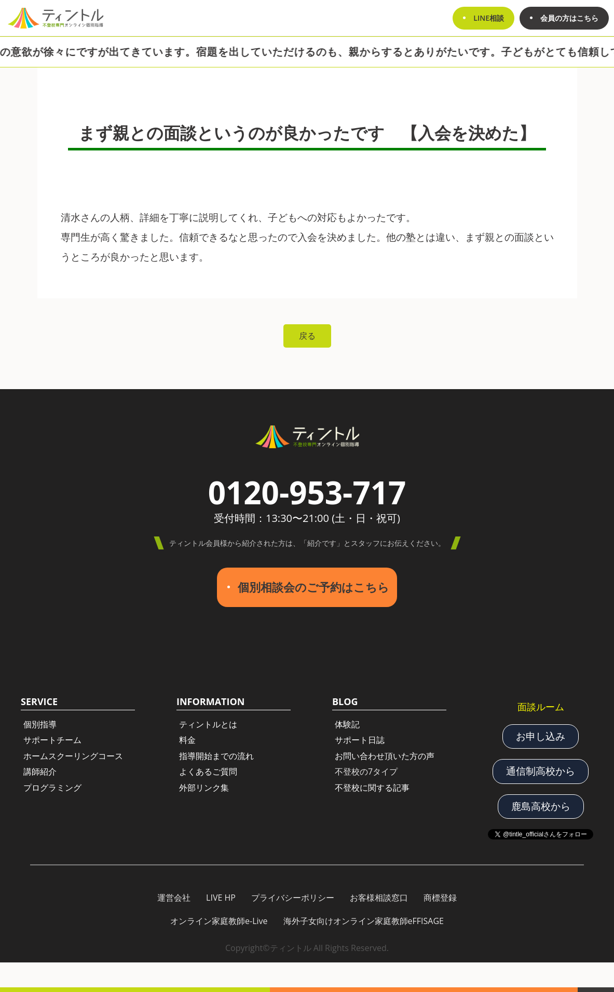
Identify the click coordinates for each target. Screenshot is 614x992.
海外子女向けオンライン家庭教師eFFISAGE (363, 921)
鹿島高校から (540, 806)
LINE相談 (488, 18)
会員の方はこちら (569, 18)
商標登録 (440, 897)
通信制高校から (540, 771)
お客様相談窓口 (379, 897)
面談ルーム (540, 706)
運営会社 (173, 897)
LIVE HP (221, 897)
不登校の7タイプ (366, 771)
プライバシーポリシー (292, 897)
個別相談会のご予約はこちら (313, 587)
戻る (307, 335)
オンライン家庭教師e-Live (219, 921)
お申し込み (540, 736)
